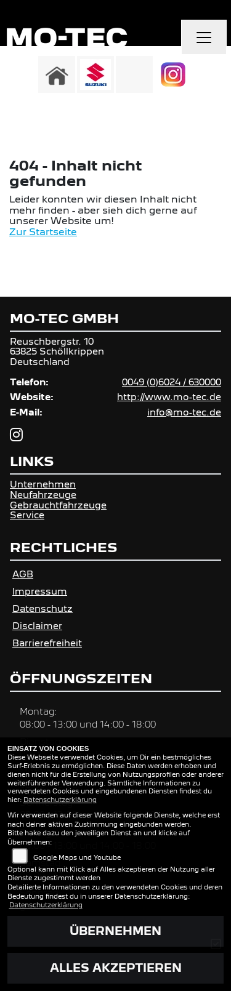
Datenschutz (42, 608)
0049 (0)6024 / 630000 (171, 382)
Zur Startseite (43, 232)
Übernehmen (115, 931)
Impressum (39, 591)
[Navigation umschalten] (204, 37)
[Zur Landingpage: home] (56, 74)
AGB (22, 574)
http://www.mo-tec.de (169, 396)
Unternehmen (43, 484)
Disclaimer (37, 625)
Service (27, 515)
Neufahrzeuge (43, 494)
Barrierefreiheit (47, 643)
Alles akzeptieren (116, 967)
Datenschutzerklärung (60, 799)
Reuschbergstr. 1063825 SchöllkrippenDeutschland (57, 351)
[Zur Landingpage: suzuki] (95, 74)
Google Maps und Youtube (77, 857)
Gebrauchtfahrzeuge (58, 505)
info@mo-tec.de (184, 412)
